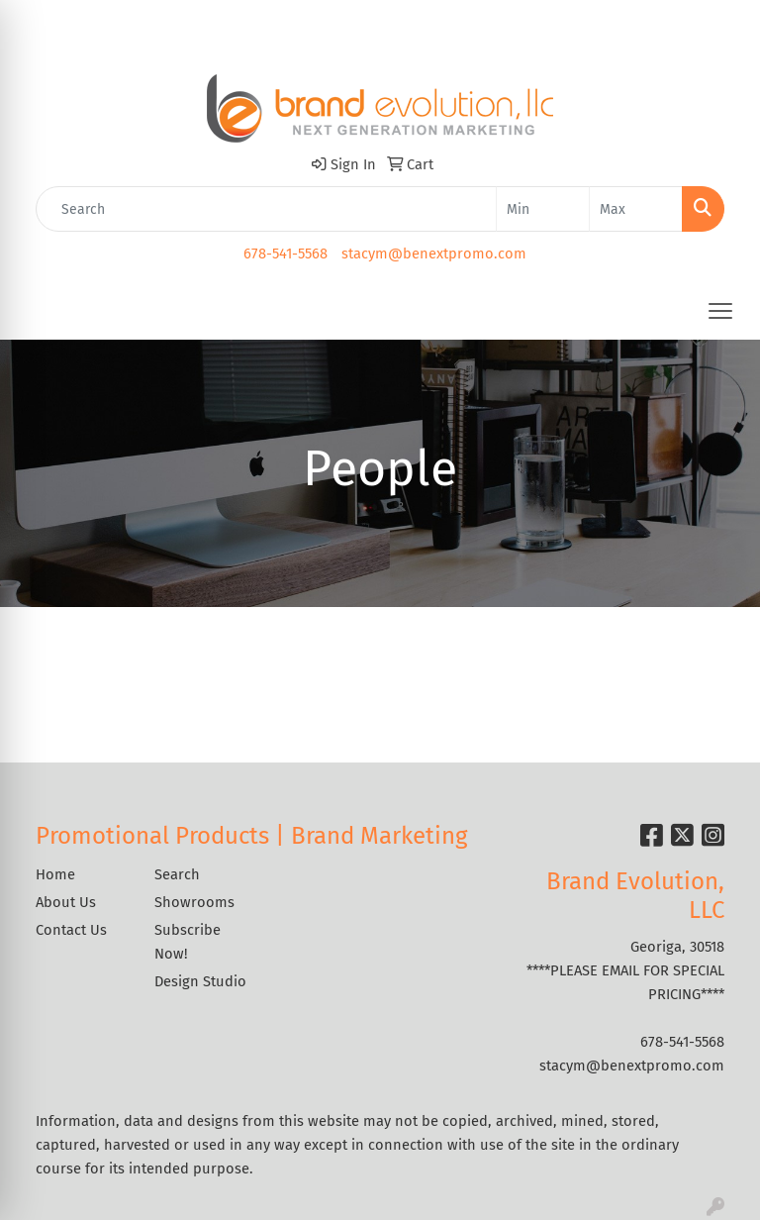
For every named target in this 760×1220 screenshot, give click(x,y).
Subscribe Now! (187, 942)
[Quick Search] (266, 209)
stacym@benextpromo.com (433, 253)
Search (177, 874)
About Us (66, 902)
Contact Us (71, 930)
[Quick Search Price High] (636, 209)
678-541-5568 (285, 253)
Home (55, 874)
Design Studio (200, 981)
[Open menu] (720, 311)
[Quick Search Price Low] (543, 209)
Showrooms (194, 902)
